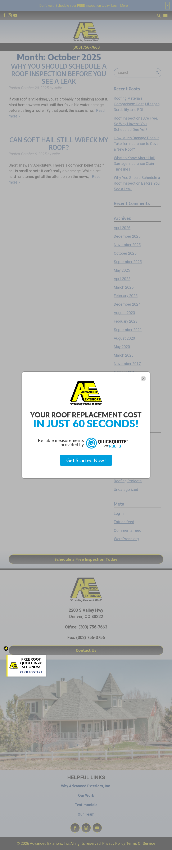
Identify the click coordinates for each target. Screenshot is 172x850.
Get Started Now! (86, 460)
